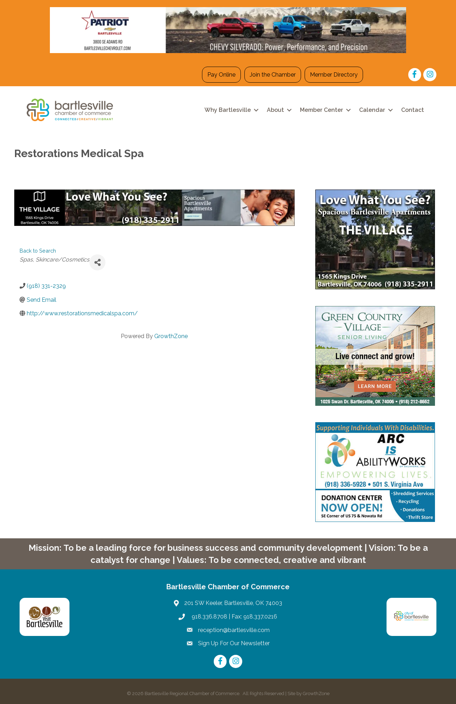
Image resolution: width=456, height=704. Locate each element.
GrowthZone (171, 336)
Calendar (372, 110)
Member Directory (334, 74)
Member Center (321, 110)
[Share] (97, 262)
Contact (412, 110)
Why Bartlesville (227, 110)
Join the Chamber (273, 74)
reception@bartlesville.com (234, 630)
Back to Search (38, 251)
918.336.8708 (208, 616)
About (275, 110)
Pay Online (221, 74)
